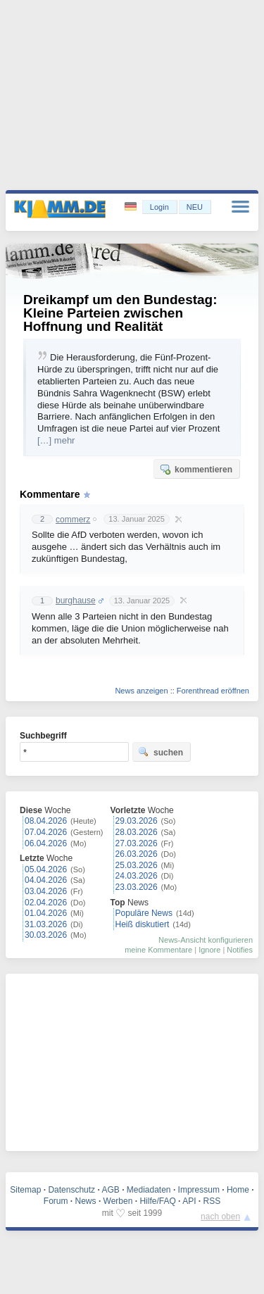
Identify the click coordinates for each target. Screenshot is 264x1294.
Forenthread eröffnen (213, 690)
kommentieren (195, 469)
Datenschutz (71, 1190)
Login (159, 207)
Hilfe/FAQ (157, 1201)
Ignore (209, 950)
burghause (76, 600)
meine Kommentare (158, 950)
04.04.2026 (46, 880)
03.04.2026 (46, 891)
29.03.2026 (136, 821)
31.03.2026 (46, 924)
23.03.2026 (136, 887)
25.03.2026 (136, 865)
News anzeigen (141, 690)
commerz (73, 519)
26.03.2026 (136, 854)
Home (238, 1190)
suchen (160, 752)
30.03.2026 (46, 935)
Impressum (199, 1190)
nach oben (220, 1216)
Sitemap (25, 1190)
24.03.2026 (136, 876)
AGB (110, 1190)
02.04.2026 (46, 902)
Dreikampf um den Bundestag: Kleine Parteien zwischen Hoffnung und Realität (120, 313)
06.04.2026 (46, 843)
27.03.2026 (136, 843)
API (189, 1201)
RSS (212, 1201)
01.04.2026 (46, 913)
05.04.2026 (46, 869)
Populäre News (143, 913)
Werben (118, 1201)
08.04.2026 (46, 821)
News (85, 1201)
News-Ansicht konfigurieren (205, 940)
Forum (56, 1201)
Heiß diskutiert (142, 924)
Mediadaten (149, 1190)
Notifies (240, 950)
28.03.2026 (136, 832)
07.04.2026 (46, 832)
